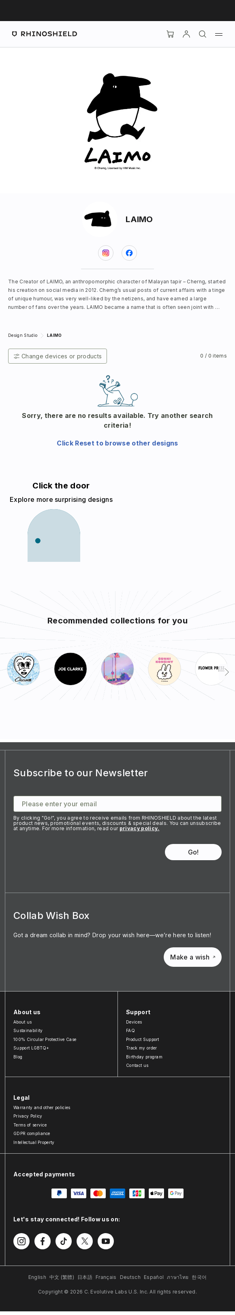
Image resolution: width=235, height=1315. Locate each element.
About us (22, 1021)
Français (106, 1277)
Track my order (141, 1047)
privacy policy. (140, 828)
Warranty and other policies (41, 1107)
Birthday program (144, 1056)
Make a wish (192, 957)
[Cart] (170, 34)
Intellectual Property (34, 1142)
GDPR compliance (31, 1133)
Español (154, 1277)
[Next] (227, 672)
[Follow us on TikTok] (64, 1241)
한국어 (199, 1277)
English (37, 1277)
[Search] (203, 34)
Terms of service (30, 1124)
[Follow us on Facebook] (42, 1241)
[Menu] (219, 34)
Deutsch (130, 1277)
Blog (17, 1056)
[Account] (186, 34)
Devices (134, 1021)
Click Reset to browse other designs (117, 443)
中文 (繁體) (61, 1277)
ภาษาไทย (177, 1277)
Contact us (137, 1065)
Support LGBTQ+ (31, 1047)
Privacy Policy (27, 1116)
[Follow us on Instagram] (21, 1241)
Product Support (142, 1039)
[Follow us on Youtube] (106, 1241)
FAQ (130, 1030)
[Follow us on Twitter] (85, 1241)
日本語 (84, 1277)
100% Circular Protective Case (44, 1039)
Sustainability (28, 1030)
